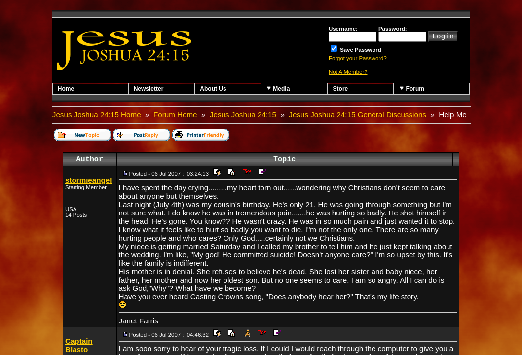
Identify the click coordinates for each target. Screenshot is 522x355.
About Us (213, 88)
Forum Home (175, 114)
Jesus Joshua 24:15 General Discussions (357, 114)
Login (443, 35)
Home (66, 88)
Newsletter (149, 88)
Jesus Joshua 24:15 (243, 114)
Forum (411, 88)
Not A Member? (348, 72)
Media (278, 88)
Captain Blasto (79, 345)
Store (340, 88)
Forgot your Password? (358, 58)
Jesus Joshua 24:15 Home (96, 114)
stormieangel (88, 180)
